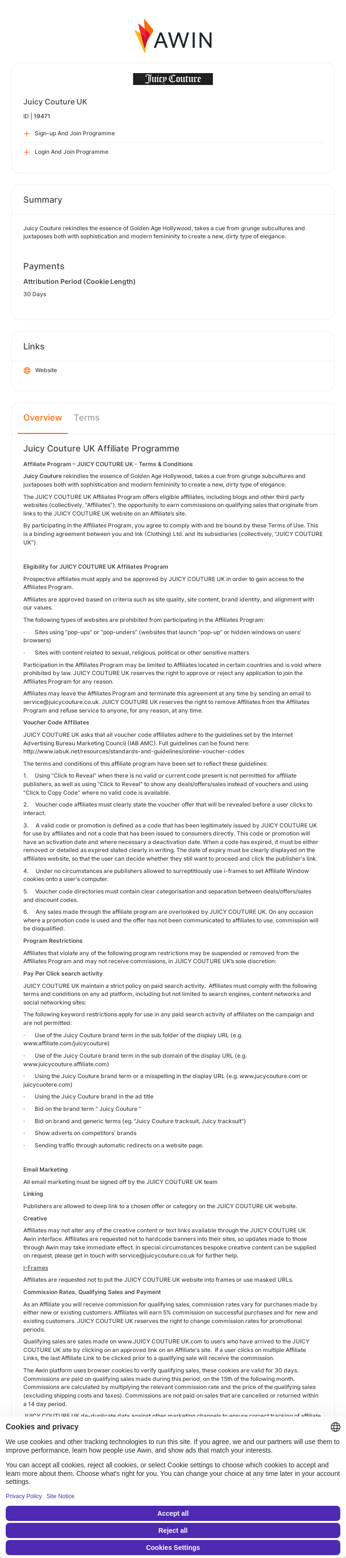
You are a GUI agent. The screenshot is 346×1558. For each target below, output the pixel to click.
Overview (42, 417)
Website (40, 370)
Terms (87, 417)
